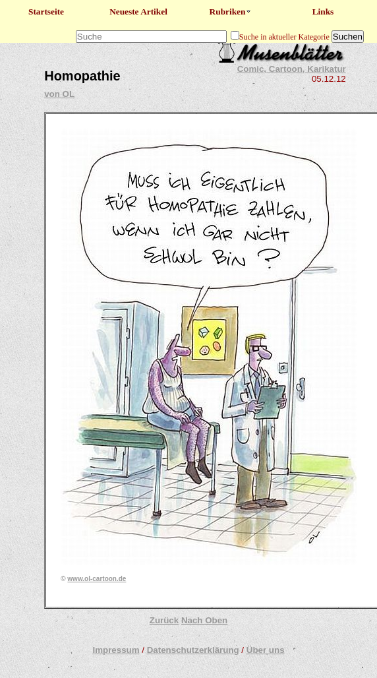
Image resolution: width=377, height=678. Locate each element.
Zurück (164, 620)
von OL (59, 94)
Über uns (265, 650)
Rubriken (231, 11)
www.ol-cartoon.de (96, 578)
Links (323, 11)
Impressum (115, 650)
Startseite (46, 11)
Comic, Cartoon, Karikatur (291, 69)
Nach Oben (204, 620)
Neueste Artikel (138, 11)
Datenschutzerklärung (193, 650)
